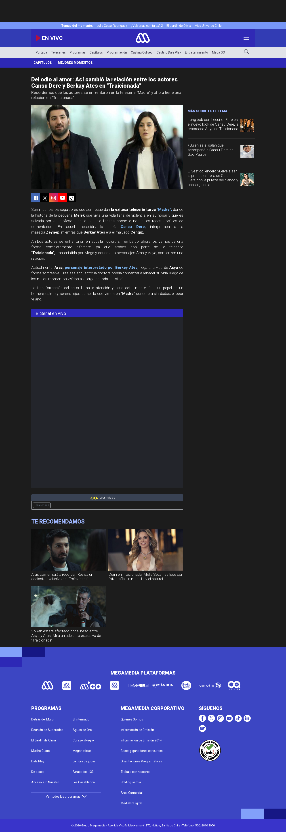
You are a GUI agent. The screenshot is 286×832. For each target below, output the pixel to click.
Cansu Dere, (133, 226)
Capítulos (96, 52)
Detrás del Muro (42, 719)
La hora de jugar (84, 761)
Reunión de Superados (47, 730)
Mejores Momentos (75, 62)
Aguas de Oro (82, 730)
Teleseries (58, 52)
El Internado (81, 719)
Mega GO (218, 52)
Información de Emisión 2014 (141, 740)
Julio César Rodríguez (112, 25)
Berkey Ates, (126, 267)
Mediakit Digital (131, 803)
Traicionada (41, 505)
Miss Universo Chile (208, 25)
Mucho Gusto (40, 751)
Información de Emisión (137, 730)
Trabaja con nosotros (135, 772)
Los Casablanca (84, 782)
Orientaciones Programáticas (141, 761)
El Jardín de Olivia (178, 25)
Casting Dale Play (169, 52)
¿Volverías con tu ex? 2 (147, 25)
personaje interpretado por (89, 267)
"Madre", (164, 209)
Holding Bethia (131, 782)
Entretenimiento (196, 52)
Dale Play (37, 761)
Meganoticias (82, 751)
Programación (117, 52)
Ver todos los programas (66, 796)
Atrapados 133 (83, 772)
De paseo (37, 772)
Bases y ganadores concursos (142, 751)
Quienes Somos (132, 719)
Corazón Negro (83, 740)
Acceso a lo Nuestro (45, 782)
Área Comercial (132, 793)
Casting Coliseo (142, 52)
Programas (78, 52)
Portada (41, 52)
